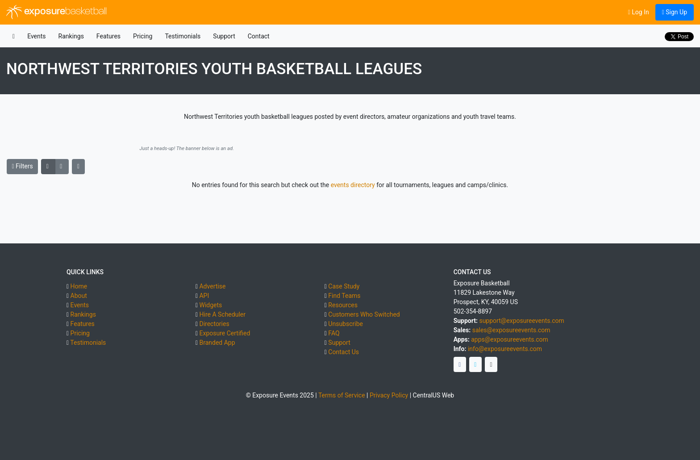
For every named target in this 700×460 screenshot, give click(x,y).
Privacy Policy (389, 395)
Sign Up (674, 12)
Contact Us (343, 351)
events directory (353, 184)
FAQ (333, 333)
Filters (22, 166)
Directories (214, 323)
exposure (56, 12)
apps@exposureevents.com (509, 339)
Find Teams (344, 295)
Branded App (217, 342)
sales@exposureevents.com (511, 330)
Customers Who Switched (364, 314)
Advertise (212, 286)
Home (79, 286)
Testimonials (182, 36)
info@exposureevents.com (505, 348)
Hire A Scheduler (222, 314)
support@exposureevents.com (521, 320)
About (79, 295)
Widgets (210, 305)
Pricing (142, 36)
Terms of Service (341, 395)
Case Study (343, 286)
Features (108, 36)
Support (224, 36)
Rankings (71, 36)
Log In (638, 12)
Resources (343, 305)
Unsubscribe (345, 323)
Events (36, 36)
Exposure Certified (224, 333)
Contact (259, 36)
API (204, 295)
